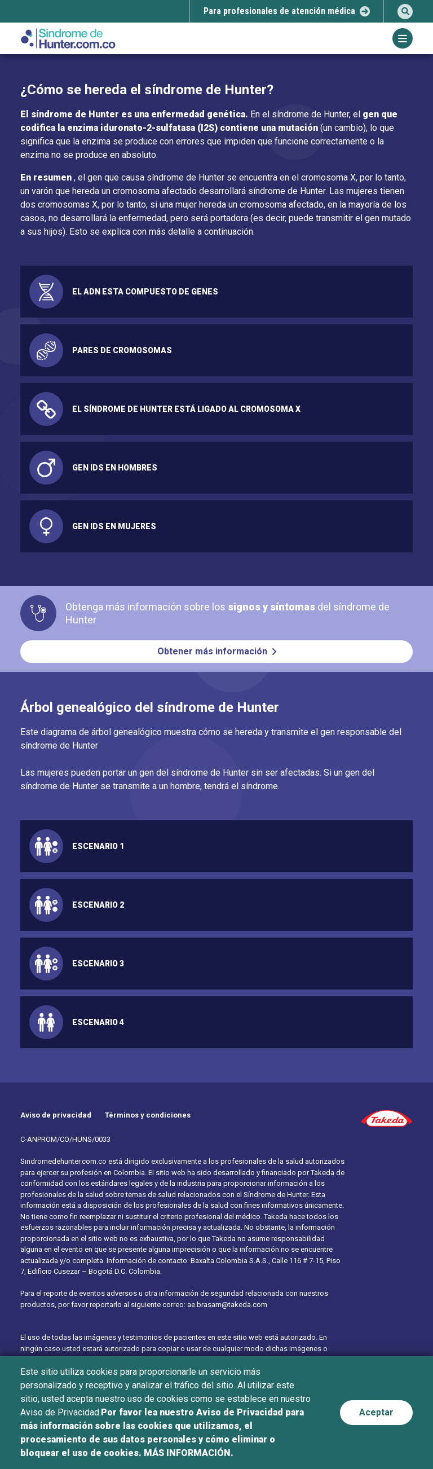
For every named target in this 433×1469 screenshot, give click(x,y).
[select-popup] (287, 11)
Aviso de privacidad (55, 1115)
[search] (405, 11)
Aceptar (376, 1412)
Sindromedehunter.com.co (63, 1161)
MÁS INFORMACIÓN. (188, 1453)
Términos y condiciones (148, 1115)
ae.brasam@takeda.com (227, 1304)
